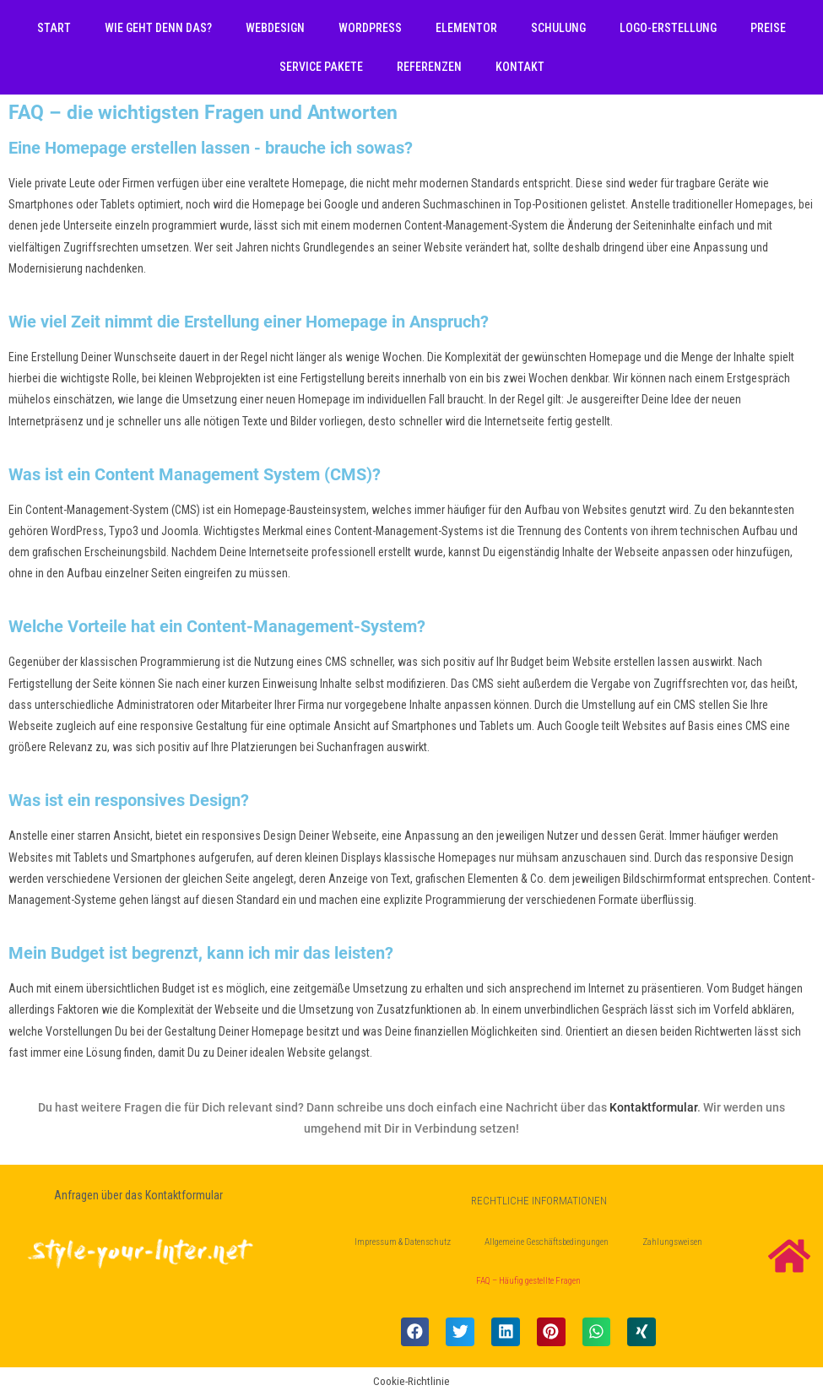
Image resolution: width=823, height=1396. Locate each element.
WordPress (370, 28)
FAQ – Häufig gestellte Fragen (528, 1280)
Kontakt (519, 66)
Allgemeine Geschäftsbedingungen (547, 1241)
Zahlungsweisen (672, 1241)
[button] (415, 1332)
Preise (768, 28)
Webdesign (275, 28)
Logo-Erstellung (668, 28)
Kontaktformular (653, 1107)
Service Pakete (321, 66)
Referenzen (429, 66)
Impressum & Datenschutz (403, 1241)
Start (54, 28)
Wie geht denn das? (158, 28)
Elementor (466, 28)
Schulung (558, 28)
